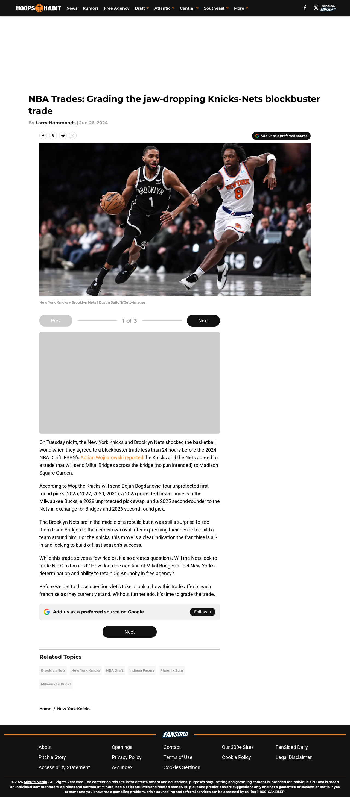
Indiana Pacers (141, 670)
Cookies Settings (182, 767)
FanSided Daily (292, 747)
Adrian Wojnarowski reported (111, 457)
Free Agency (116, 8)
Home (45, 708)
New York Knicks (85, 670)
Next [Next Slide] (203, 320)
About (45, 747)
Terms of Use (178, 757)
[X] (316, 7)
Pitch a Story (52, 757)
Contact (172, 747)
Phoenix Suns (171, 670)
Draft (140, 8)
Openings (122, 747)
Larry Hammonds (56, 122)
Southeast (214, 8)
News (71, 8)
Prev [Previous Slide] (56, 320)
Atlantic (162, 8)
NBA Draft (114, 670)
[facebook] (305, 7)
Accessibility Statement (64, 767)
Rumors (90, 8)
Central (187, 8)
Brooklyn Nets (53, 670)
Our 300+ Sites (238, 747)
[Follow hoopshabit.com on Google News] (202, 612)
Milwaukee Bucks (56, 684)
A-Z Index (122, 767)
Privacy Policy (127, 757)
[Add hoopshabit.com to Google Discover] (281, 136)
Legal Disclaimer (294, 757)
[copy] (73, 135)
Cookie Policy (236, 757)
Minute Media (35, 782)
